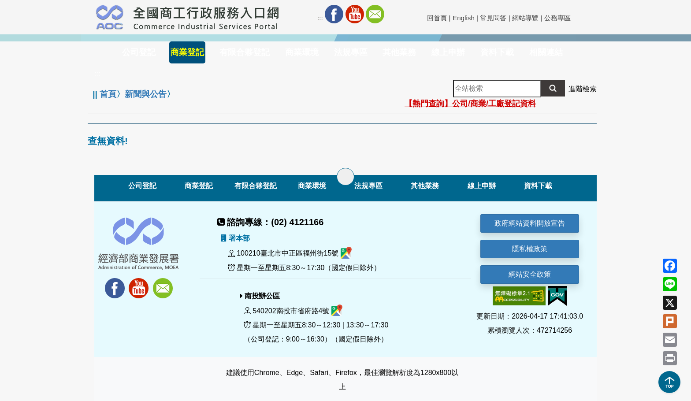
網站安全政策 (530, 274)
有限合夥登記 (255, 185)
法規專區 (368, 185)
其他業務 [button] (399, 52)
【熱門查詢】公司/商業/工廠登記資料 (470, 103)
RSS (395, 14)
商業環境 (312, 185)
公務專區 (557, 18)
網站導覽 (525, 18)
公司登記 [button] (139, 52)
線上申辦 (482, 185)
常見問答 (493, 18)
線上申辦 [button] (448, 52)
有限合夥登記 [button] (244, 52)
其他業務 (425, 185)
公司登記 (142, 185)
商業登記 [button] (187, 52)
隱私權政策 (529, 248)
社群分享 (416, 14)
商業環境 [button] (302, 52)
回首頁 (437, 18)
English (464, 18)
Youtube (355, 14)
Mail (375, 14)
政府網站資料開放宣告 (529, 223)
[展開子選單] (345, 177)
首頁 (108, 94)
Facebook (334, 14)
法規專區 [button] (351, 52)
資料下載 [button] (497, 52)
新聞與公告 (146, 94)
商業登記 (199, 185)
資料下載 (538, 185)
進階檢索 (582, 89)
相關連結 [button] (546, 52)
